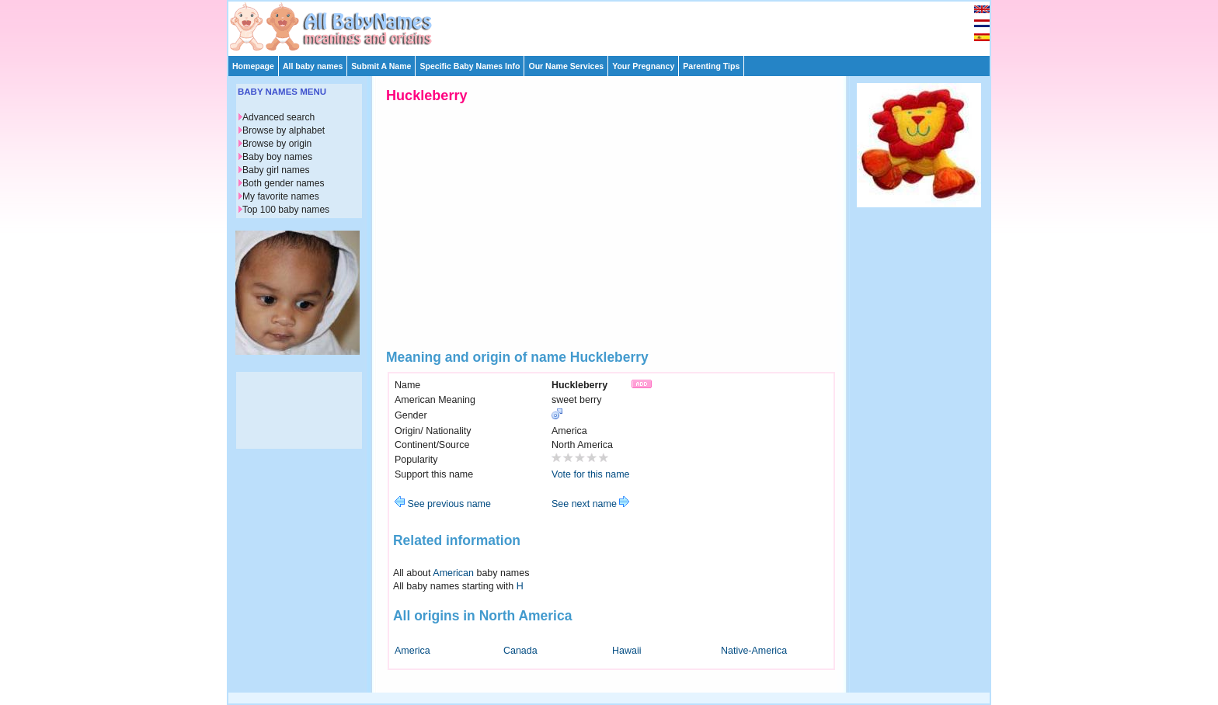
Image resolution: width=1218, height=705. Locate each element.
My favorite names (280, 196)
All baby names (313, 66)
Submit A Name (381, 66)
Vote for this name (591, 474)
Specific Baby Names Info (469, 66)
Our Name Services (566, 66)
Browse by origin (276, 143)
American (453, 573)
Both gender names (283, 183)
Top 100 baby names (285, 209)
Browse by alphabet (283, 130)
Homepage (253, 66)
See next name (590, 503)
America (412, 650)
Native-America (754, 650)
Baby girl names (276, 170)
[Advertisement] (616, 25)
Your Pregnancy (643, 66)
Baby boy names (277, 156)
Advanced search (278, 117)
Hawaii (626, 650)
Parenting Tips (711, 66)
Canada (520, 650)
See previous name (443, 503)
